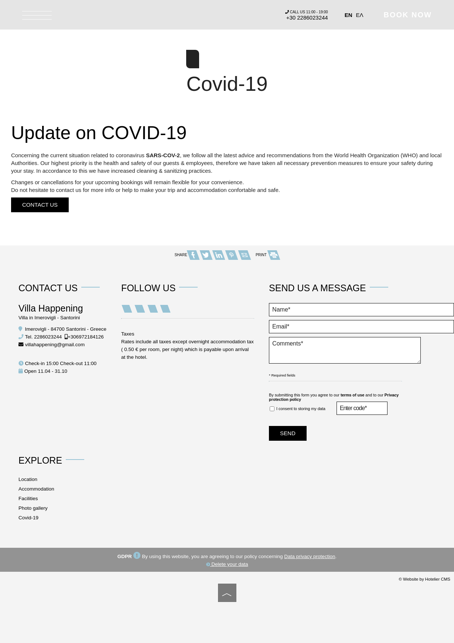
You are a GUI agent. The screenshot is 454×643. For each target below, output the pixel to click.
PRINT (268, 255)
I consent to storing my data (297, 408)
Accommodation (36, 489)
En (348, 15)
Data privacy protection (309, 556)
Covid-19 (28, 517)
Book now (408, 15)
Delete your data (227, 564)
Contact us (40, 205)
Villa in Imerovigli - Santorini (49, 317)
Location (27, 479)
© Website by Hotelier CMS (424, 579)
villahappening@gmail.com (55, 344)
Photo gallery (33, 508)
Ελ (359, 15)
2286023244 (48, 337)
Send (288, 433)
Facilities (28, 498)
